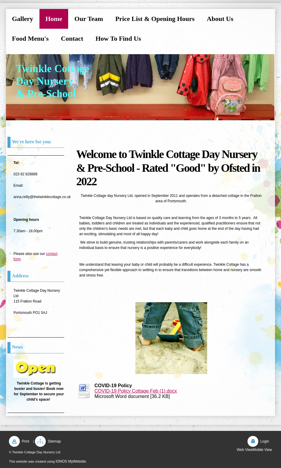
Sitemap (54, 441)
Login (264, 441)
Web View (245, 450)
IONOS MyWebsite (71, 461)
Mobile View (262, 450)
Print (25, 441)
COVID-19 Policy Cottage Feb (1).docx (135, 390)
